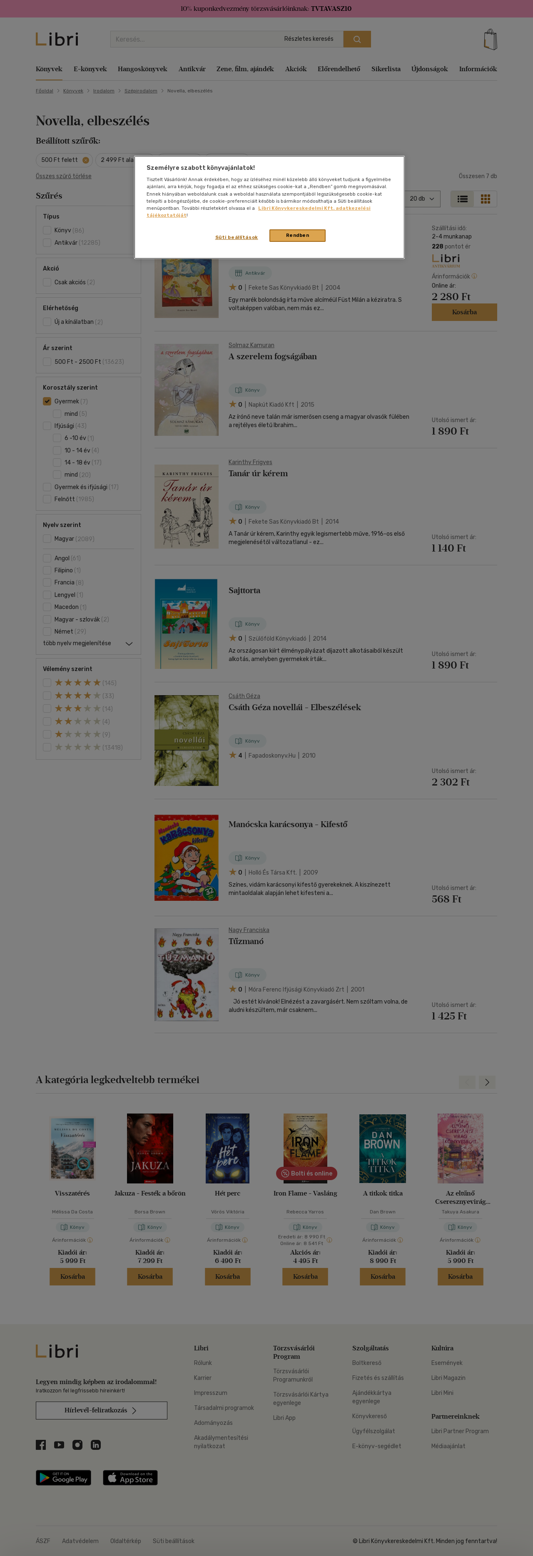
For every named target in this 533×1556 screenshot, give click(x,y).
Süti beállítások (236, 237)
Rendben (297, 235)
